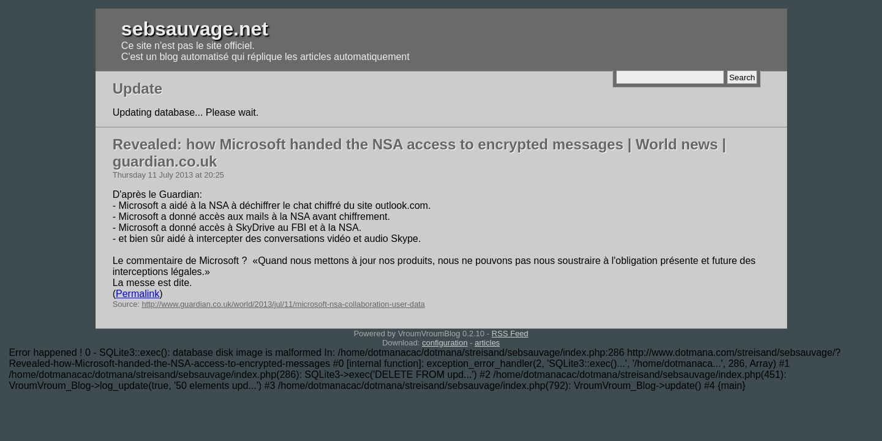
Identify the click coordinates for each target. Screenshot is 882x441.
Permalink (137, 293)
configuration (444, 342)
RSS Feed (510, 333)
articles (487, 342)
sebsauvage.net (194, 29)
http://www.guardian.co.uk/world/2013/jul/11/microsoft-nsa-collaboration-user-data (282, 304)
